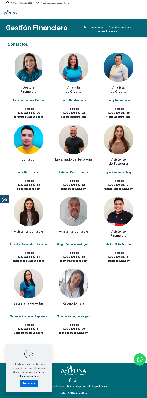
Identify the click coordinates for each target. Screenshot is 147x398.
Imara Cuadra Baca (73, 100)
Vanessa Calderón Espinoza (28, 316)
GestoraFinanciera (28, 89)
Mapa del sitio (99, 386)
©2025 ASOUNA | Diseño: (73, 393)
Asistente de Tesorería (118, 161)
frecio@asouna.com (118, 116)
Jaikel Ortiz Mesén (118, 244)
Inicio (82, 27)
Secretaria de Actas (28, 303)
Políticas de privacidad (78, 386)
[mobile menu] (142, 12)
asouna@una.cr (64, 3)
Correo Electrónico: (55, 3)
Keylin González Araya (118, 172)
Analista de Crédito (73, 89)
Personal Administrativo (120, 27)
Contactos (18, 44)
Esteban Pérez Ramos (73, 172)
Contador (28, 159)
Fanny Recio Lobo (118, 100)
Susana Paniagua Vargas (73, 316)
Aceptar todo (29, 383)
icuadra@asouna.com (73, 116)
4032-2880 (23, 112)
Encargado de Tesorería (73, 159)
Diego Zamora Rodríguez (73, 244)
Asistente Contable (28, 231)
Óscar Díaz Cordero (29, 172)
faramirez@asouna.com (28, 116)
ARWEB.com (83, 393)
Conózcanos (97, 27)
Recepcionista (73, 303)
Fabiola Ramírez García (28, 100)
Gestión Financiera (36, 28)
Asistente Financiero (118, 233)
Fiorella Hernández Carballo (28, 244)
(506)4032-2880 (25, 3)
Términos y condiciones (52, 386)
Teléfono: (21, 3)
